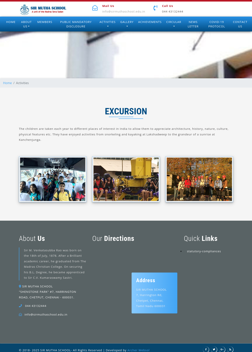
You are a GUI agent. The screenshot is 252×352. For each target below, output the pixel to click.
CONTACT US (240, 24)
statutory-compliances (204, 251)
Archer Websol (138, 350)
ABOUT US (26, 24)
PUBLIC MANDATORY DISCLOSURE (76, 24)
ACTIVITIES (108, 22)
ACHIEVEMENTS (150, 22)
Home (7, 83)
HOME (11, 22)
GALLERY (127, 22)
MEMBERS (44, 22)
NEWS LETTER (193, 24)
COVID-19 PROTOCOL (216, 24)
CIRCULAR (173, 22)
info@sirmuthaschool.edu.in (123, 11)
